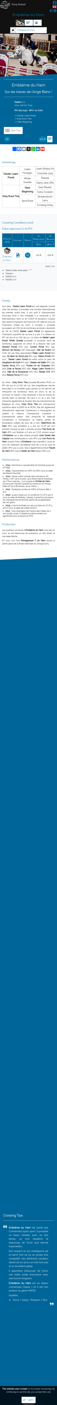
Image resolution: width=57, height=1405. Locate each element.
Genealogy (9, 162)
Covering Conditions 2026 (17, 222)
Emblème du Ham (28, 15)
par (15, 115)
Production (9, 524)
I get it (28, 1400)
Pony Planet (19, 4)
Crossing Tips (13, 1215)
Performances (11, 459)
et (15, 119)
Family (6, 300)
